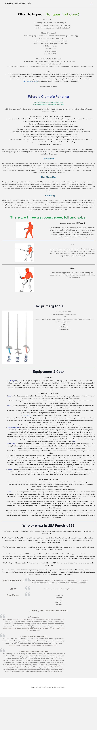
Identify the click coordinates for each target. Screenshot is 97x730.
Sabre (10, 475)
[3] (78, 446)
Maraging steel (13, 433)
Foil (8, 411)
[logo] (18, 3)
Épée (9, 401)
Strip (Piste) (13, 386)
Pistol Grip (11, 449)
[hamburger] (91, 3)
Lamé (9, 497)
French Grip (27, 420)
